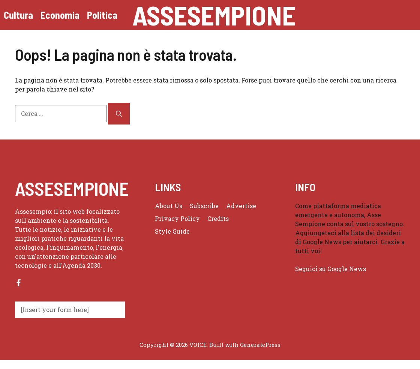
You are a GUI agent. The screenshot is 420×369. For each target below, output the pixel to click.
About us (168, 206)
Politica (102, 15)
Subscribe (204, 206)
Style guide (172, 231)
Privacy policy (177, 218)
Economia (60, 15)
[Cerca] (119, 113)
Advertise (241, 206)
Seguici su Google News (331, 269)
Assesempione (214, 15)
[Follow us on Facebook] (18, 282)
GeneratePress (260, 344)
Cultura (18, 15)
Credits (218, 218)
